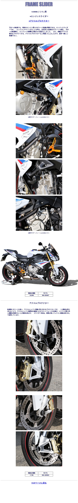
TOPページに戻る (39, 483)
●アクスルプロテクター (39, 21)
